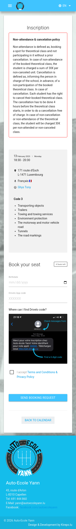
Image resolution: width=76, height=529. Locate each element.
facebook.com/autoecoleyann (38, 507)
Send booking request (37, 397)
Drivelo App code (17, 293)
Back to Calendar (38, 420)
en (65, 5)
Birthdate (13, 277)
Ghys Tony (24, 187)
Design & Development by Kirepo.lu (50, 524)
